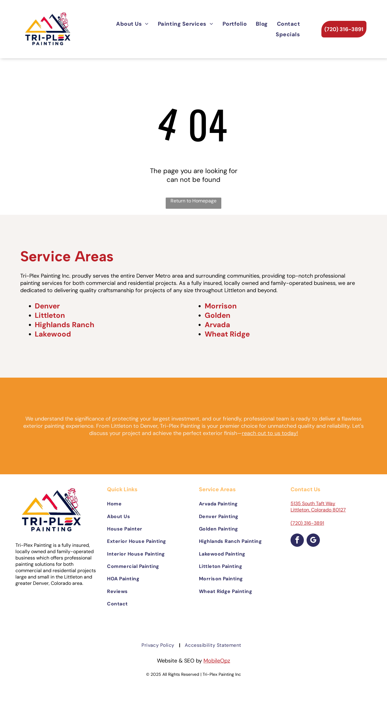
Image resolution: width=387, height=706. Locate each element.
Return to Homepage (193, 201)
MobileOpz (216, 660)
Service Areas (66, 256)
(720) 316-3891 (307, 523)
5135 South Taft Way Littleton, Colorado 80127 (318, 506)
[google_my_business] (313, 541)
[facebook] (297, 541)
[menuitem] (132, 23)
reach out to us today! (270, 433)
